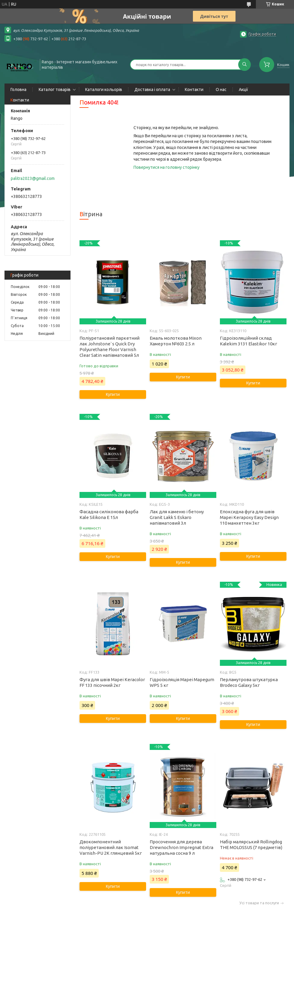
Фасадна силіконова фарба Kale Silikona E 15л (109, 514)
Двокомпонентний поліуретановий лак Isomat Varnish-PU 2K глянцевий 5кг (111, 847)
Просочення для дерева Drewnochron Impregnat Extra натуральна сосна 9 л (181, 847)
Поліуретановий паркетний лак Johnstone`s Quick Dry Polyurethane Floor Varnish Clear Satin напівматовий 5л (110, 346)
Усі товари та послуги (259, 903)
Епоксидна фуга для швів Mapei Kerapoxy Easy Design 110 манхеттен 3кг (249, 517)
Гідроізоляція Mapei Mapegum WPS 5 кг (182, 682)
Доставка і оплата (152, 89)
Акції (243, 89)
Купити (113, 394)
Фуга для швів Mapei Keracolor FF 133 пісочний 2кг (112, 682)
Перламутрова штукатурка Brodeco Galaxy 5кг (249, 682)
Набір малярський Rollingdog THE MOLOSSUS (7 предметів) (251, 844)
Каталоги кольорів (103, 89)
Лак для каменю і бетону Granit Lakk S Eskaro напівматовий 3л (177, 517)
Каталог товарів (54, 89)
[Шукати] (244, 64)
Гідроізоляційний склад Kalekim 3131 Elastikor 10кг (248, 340)
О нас (221, 89)
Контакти (194, 89)
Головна (18, 89)
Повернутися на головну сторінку (167, 167)
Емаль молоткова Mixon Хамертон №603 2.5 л (176, 340)
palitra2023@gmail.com (33, 178)
